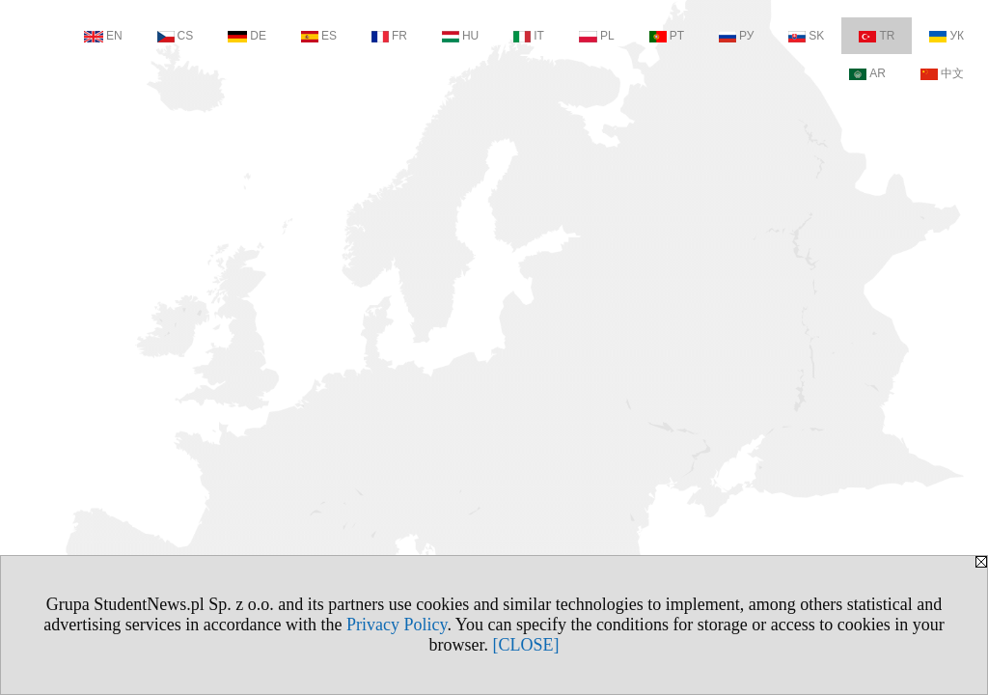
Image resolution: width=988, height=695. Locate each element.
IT (528, 35)
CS (175, 35)
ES (319, 35)
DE (247, 35)
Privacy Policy (396, 624)
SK (806, 35)
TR (876, 35)
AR (867, 73)
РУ (736, 35)
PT (666, 35)
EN (103, 35)
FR (389, 35)
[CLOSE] (526, 644)
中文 (942, 73)
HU (460, 35)
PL (597, 35)
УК (946, 35)
